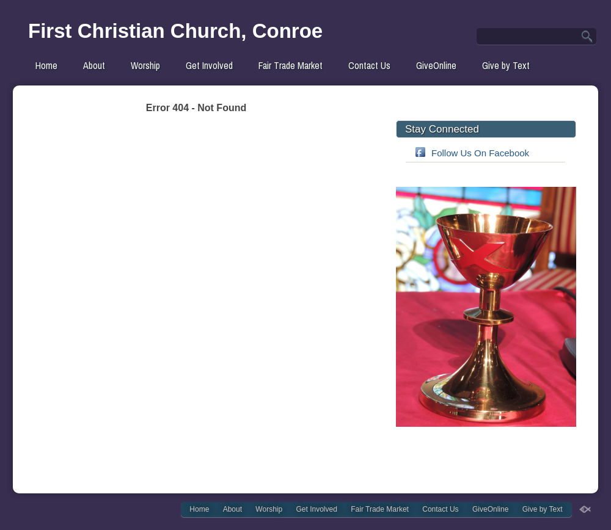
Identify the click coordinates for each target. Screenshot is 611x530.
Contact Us (369, 65)
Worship (145, 65)
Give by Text (506, 65)
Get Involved (209, 65)
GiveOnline (436, 65)
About (94, 65)
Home (46, 65)
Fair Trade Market (290, 65)
